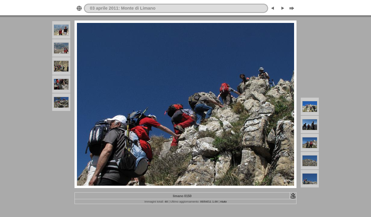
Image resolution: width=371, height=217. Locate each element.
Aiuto (223, 201)
